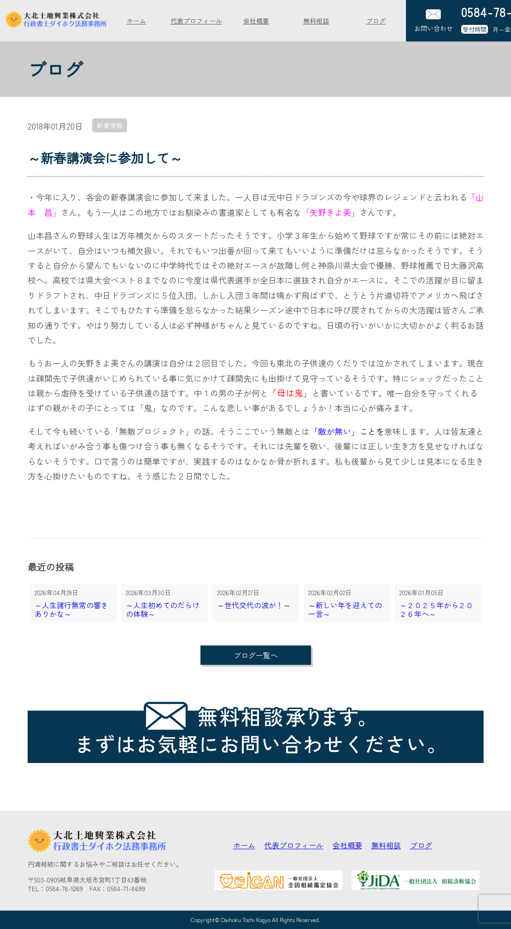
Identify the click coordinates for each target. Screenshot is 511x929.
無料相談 (316, 20)
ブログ (376, 20)
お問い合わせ (433, 21)
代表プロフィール (196, 20)
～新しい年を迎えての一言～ (345, 610)
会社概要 (256, 20)
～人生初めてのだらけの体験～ (163, 610)
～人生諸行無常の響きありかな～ (71, 610)
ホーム (136, 20)
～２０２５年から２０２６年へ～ (436, 610)
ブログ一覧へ (256, 655)
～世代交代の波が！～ (254, 605)
